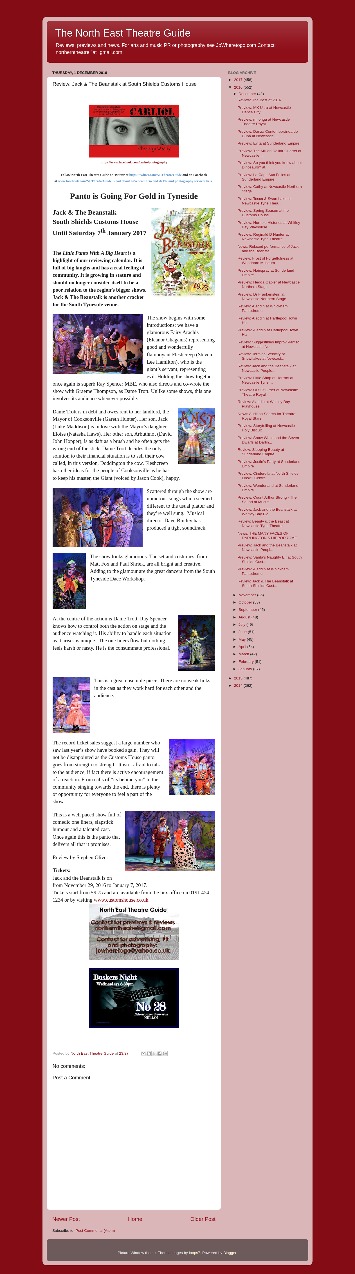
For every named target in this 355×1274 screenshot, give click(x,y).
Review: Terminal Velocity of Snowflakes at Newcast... (261, 356)
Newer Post (66, 1219)
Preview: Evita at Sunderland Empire (269, 143)
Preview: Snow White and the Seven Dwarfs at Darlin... (268, 440)
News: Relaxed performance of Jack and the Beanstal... (268, 248)
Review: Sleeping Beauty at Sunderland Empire (261, 451)
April (243, 647)
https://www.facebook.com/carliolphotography (133, 162)
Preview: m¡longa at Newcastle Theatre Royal (264, 121)
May (243, 639)
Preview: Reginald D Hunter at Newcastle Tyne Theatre (263, 236)
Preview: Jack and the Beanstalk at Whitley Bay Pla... (267, 511)
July (242, 624)
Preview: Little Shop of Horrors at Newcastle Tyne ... (265, 380)
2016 (239, 87)
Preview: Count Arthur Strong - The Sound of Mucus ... (267, 499)
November (248, 595)
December (248, 94)
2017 (239, 80)
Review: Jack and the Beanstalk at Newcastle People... (267, 368)
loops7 (194, 1253)
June (243, 632)
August (245, 617)
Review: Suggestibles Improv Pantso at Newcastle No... (269, 344)
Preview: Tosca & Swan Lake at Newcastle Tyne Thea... (264, 201)
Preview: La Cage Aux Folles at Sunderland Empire (264, 177)
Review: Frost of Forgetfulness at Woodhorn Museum (265, 260)
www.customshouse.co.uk (121, 900)
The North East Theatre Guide (123, 33)
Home (135, 1219)
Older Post (202, 1219)
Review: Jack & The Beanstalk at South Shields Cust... (265, 583)
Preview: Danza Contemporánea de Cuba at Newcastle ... (268, 133)
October (246, 602)
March (244, 654)
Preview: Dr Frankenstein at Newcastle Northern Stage (262, 296)
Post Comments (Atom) (95, 1230)
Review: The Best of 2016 (259, 100)
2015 (239, 678)
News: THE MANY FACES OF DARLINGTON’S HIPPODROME (267, 535)
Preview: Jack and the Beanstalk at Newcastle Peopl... (267, 547)
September (248, 609)
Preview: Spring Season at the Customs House (263, 212)
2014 (239, 685)
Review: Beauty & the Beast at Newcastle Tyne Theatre (263, 523)
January (246, 669)
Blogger (229, 1253)
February (247, 661)
